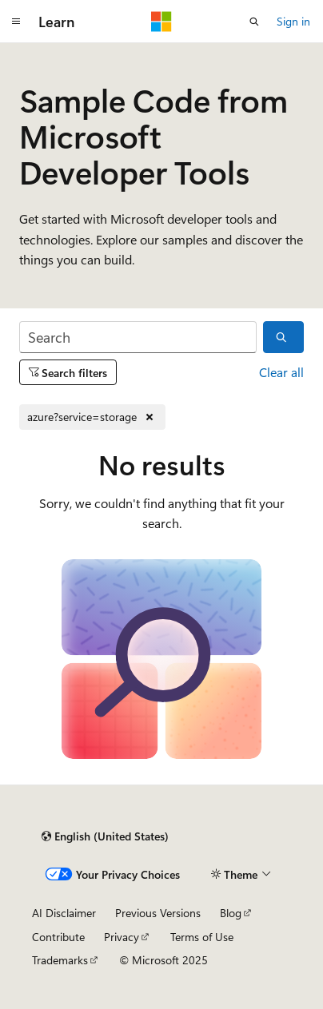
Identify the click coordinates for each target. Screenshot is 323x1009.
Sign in (293, 21)
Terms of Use (201, 936)
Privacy (121, 936)
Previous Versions (158, 912)
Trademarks (60, 959)
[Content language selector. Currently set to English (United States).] (105, 836)
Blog (230, 912)
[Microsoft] (161, 21)
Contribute (58, 936)
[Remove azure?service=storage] (92, 417)
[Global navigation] (16, 21)
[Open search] (254, 21)
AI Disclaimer (64, 912)
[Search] (138, 337)
